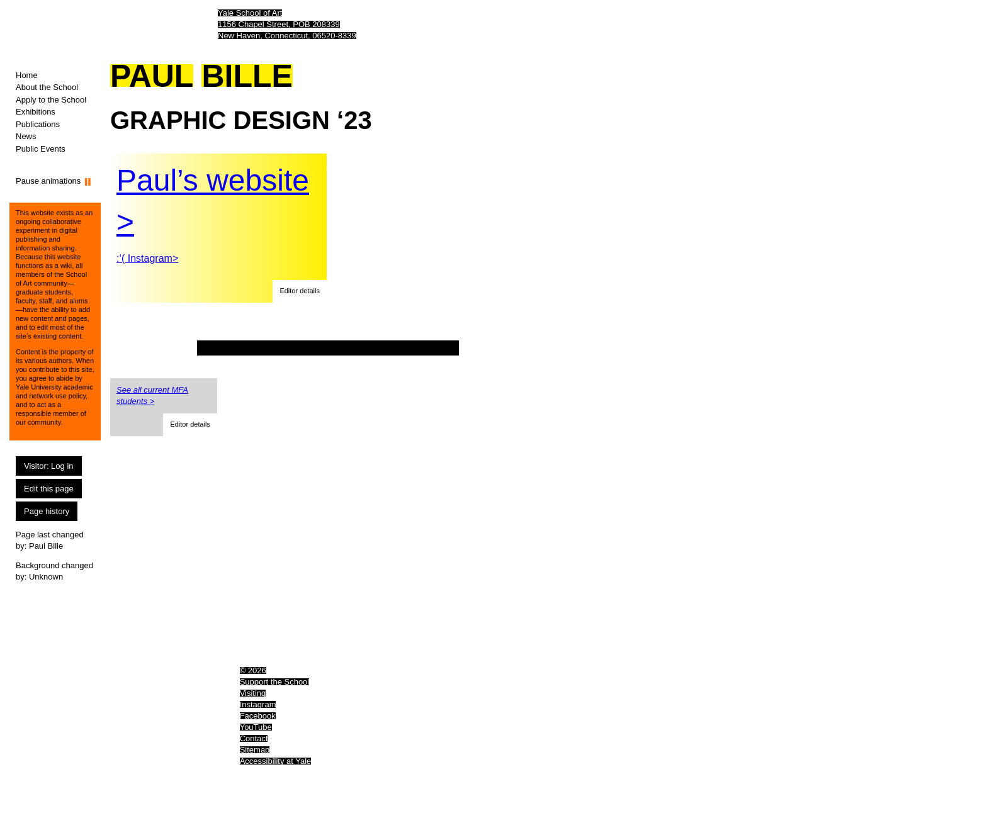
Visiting (253, 693)
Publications (38, 124)
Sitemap (255, 749)
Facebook (258, 715)
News (26, 136)
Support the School (275, 681)
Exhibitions (35, 111)
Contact (254, 738)
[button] (300, 291)
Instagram (258, 704)
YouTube (256, 727)
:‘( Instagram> (147, 258)
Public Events (40, 149)
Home (27, 75)
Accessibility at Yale (276, 761)
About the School (47, 87)
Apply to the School (51, 99)
